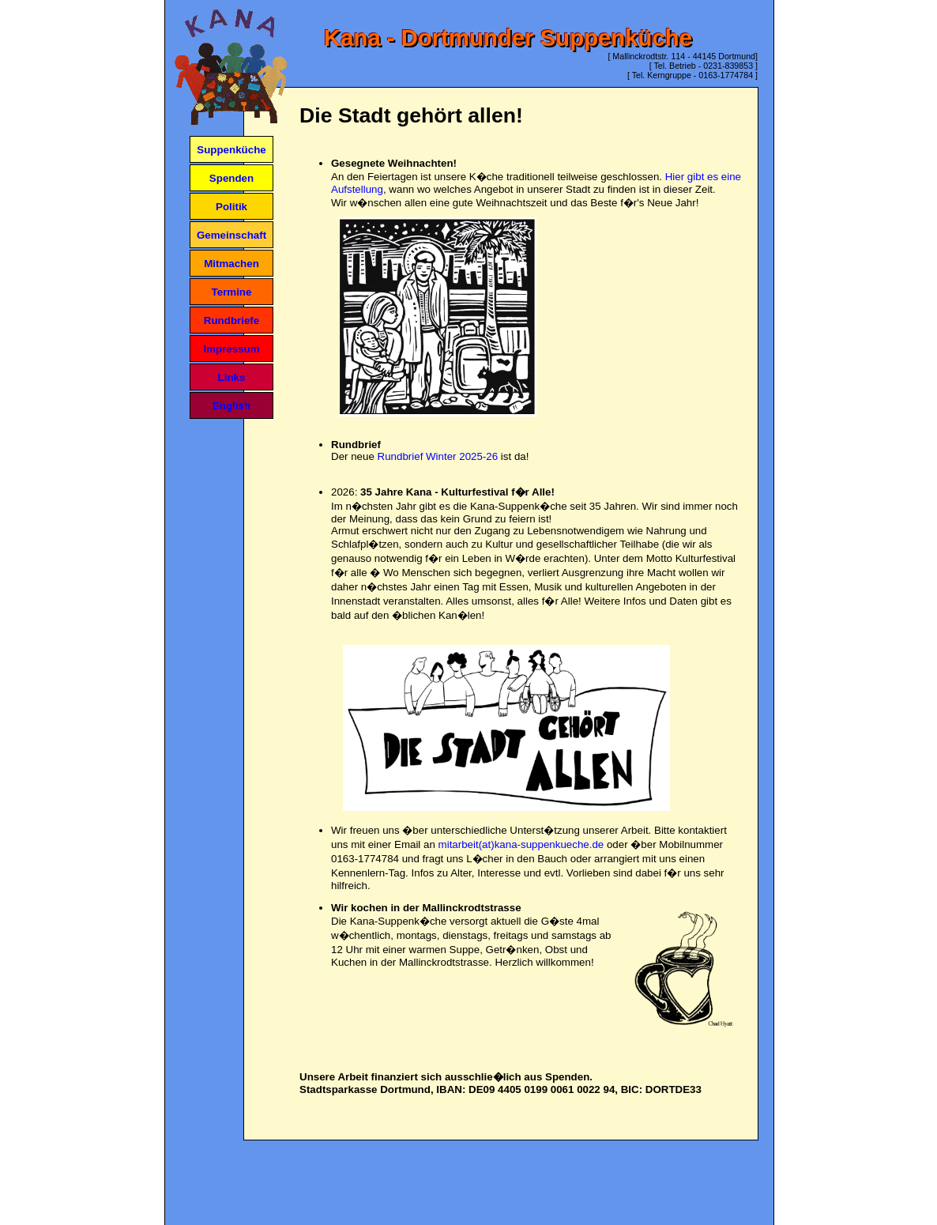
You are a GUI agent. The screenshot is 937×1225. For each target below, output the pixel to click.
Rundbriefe (231, 320)
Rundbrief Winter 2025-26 (438, 456)
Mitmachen (231, 264)
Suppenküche (231, 150)
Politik (231, 207)
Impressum (231, 349)
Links (232, 377)
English (231, 406)
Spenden (231, 178)
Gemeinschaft (231, 235)
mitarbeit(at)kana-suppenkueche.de (521, 844)
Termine (232, 292)
